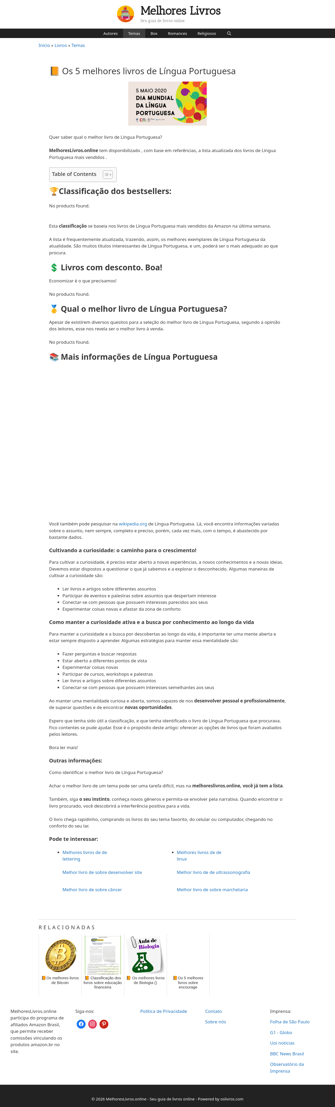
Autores (110, 33)
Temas (134, 33)
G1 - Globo (281, 1032)
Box (153, 33)
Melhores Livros (181, 11)
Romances (177, 33)
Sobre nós (215, 1022)
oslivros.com (231, 1098)
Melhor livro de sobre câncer (92, 889)
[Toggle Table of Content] (105, 174)
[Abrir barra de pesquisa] (229, 33)
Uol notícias (282, 1043)
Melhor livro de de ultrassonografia (213, 872)
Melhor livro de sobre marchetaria (212, 889)
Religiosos (207, 33)
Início (44, 45)
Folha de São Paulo (290, 1022)
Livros (61, 45)
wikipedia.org (133, 524)
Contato (213, 1011)
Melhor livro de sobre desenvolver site (102, 872)
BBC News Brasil (287, 1054)
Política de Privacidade (163, 1011)
